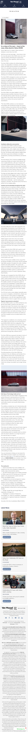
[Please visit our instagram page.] (19, 618)
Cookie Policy (6, 611)
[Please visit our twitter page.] (12, 618)
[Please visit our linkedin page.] (22, 618)
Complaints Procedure (16, 612)
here (13, 456)
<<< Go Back (5, 17)
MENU (2, 2)
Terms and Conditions (20, 611)
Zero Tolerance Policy (7, 612)
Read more (7, 537)
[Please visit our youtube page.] (15, 618)
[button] (20, 729)
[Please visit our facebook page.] (9, 618)
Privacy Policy (12, 611)
